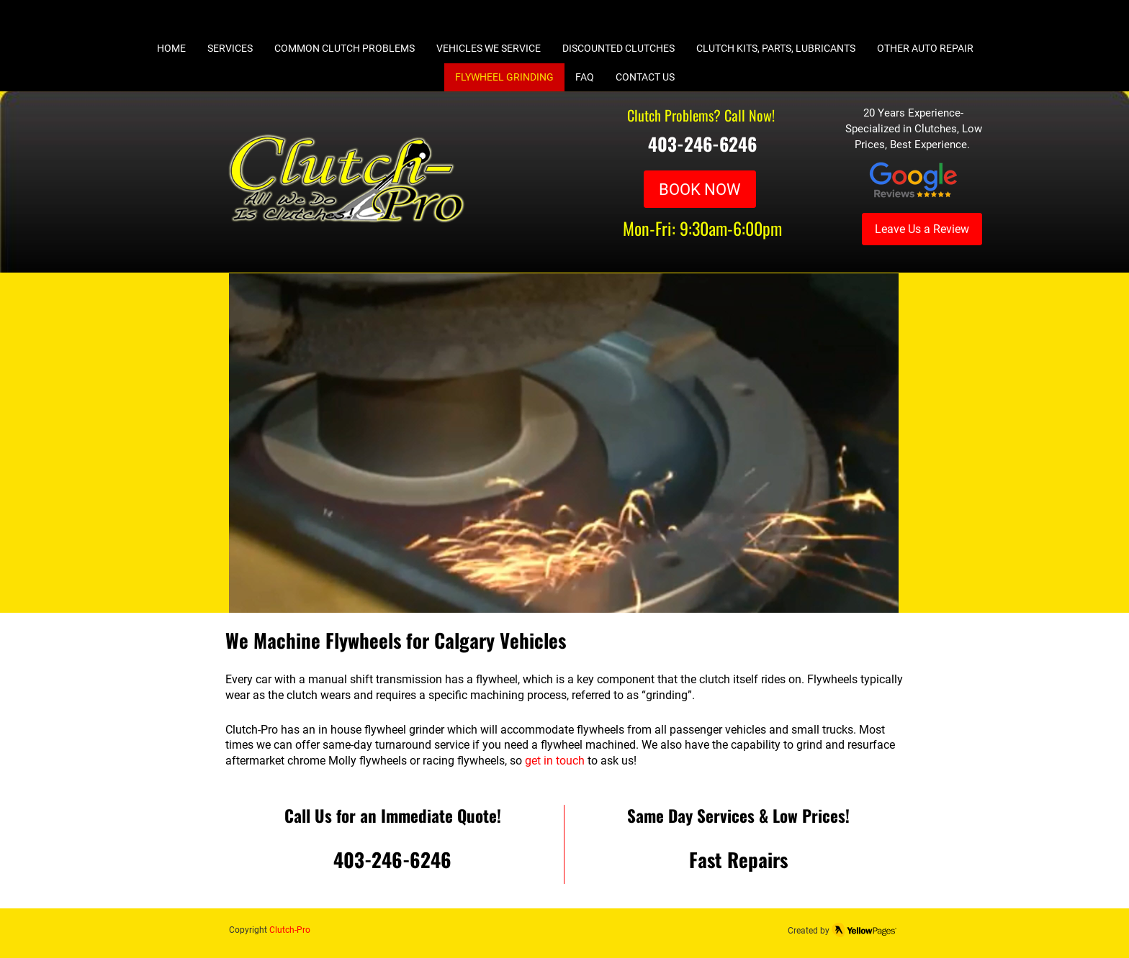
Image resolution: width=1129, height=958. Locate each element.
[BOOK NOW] (700, 189)
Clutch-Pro (289, 930)
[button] (564, 443)
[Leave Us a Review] (922, 229)
